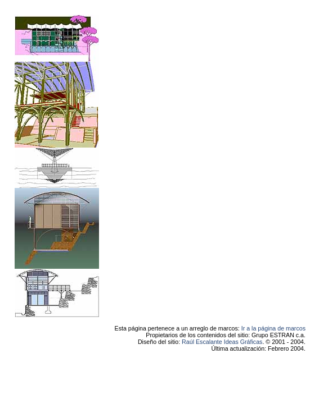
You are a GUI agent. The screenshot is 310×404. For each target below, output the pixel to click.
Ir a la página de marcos (273, 328)
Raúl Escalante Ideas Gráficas (222, 341)
